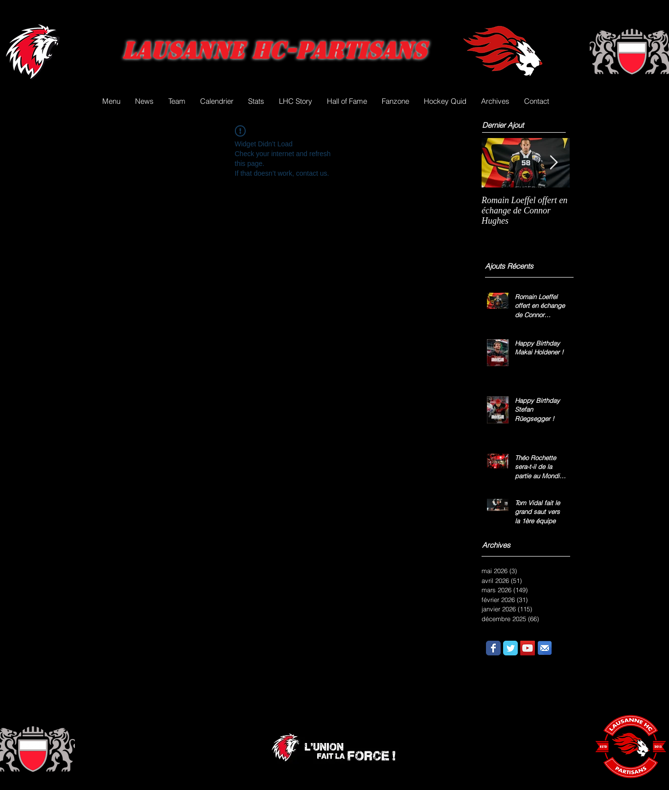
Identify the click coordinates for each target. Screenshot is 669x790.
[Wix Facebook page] (493, 648)
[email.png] (544, 648)
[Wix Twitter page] (510, 648)
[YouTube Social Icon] (527, 648)
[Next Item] (554, 162)
